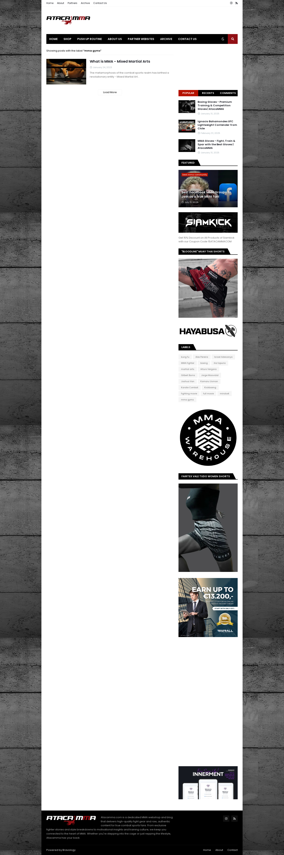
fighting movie (189, 393)
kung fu (185, 356)
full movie (208, 393)
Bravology (69, 850)
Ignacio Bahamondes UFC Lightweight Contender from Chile (217, 125)
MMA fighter (187, 363)
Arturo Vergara (208, 369)
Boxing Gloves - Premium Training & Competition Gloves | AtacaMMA (215, 105)
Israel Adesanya (223, 356)
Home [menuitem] (53, 39)
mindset (224, 393)
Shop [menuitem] (67, 39)
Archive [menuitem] (166, 39)
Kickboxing (210, 387)
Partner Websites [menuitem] (141, 39)
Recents (208, 93)
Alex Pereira (201, 356)
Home (49, 3)
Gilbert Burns (188, 375)
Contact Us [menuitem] (187, 39)
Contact (232, 850)
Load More (110, 92)
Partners (72, 3)
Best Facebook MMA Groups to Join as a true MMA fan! (206, 194)
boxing (204, 363)
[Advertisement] (166, 20)
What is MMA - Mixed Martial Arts (120, 61)
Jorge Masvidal (210, 375)
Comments (228, 93)
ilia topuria (220, 363)
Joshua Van (187, 381)
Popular (188, 93)
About (60, 3)
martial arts (187, 369)
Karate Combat (189, 387)
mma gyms (187, 399)
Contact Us (100, 3)
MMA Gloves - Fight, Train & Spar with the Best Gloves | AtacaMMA (216, 144)
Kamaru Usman (209, 381)
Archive (85, 3)
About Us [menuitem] (115, 39)
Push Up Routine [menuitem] (89, 39)
